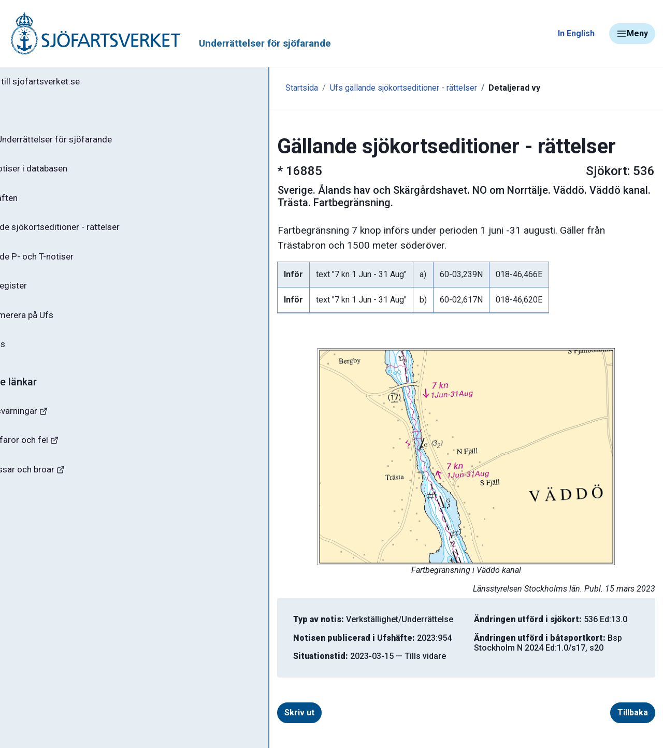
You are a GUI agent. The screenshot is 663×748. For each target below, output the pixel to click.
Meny (632, 33)
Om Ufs (34, 356)
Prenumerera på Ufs (59, 325)
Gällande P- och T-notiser (70, 264)
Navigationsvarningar (56, 423)
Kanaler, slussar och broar (66, 484)
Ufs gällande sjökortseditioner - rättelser (328, 88)
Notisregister (45, 295)
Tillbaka (632, 712)
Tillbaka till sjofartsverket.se (73, 82)
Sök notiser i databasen (66, 172)
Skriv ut (224, 712)
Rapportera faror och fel (62, 454)
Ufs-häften (41, 203)
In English (576, 33)
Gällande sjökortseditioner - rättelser (93, 233)
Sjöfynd (29, 515)
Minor (25, 545)
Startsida (226, 88)
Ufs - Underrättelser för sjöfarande (89, 142)
